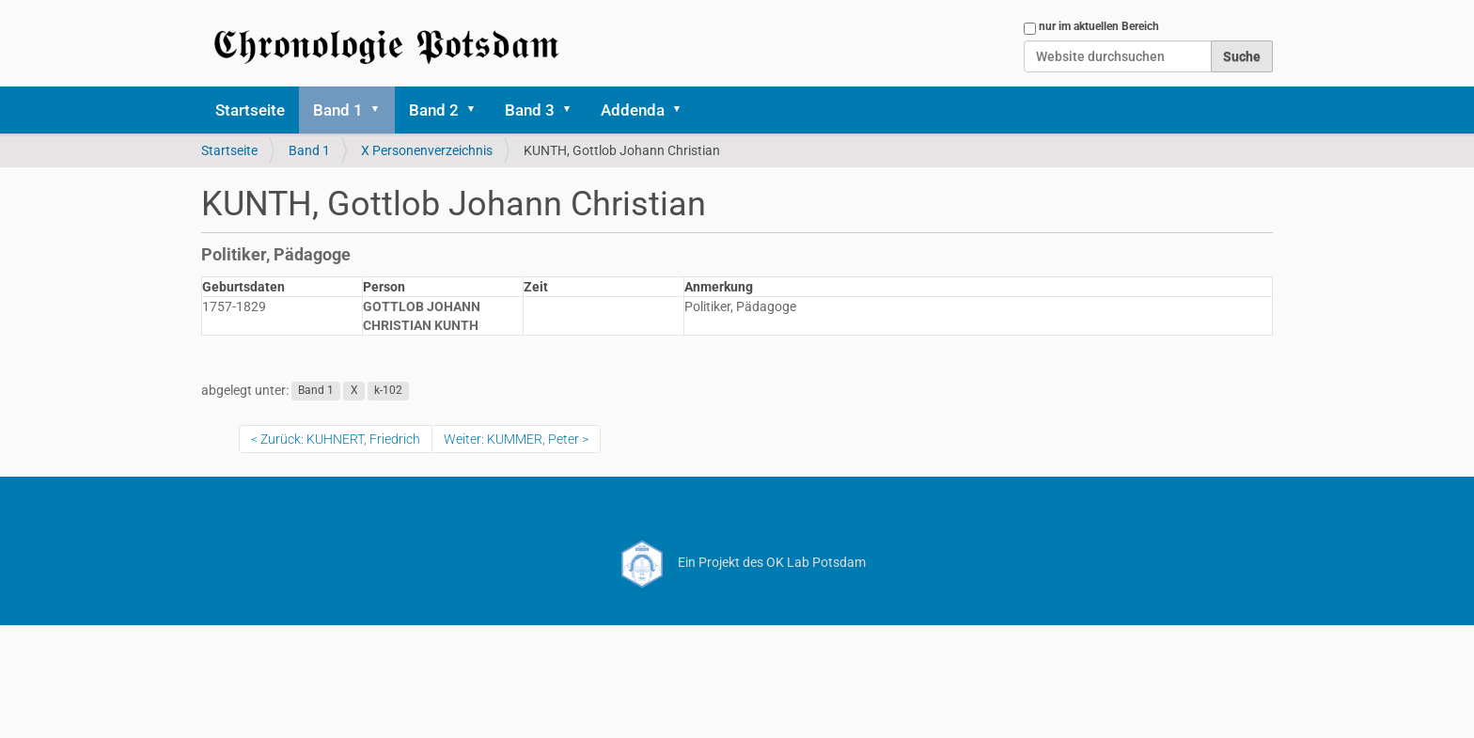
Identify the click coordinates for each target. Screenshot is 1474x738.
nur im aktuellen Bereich (1099, 26)
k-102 (388, 391)
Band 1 (338, 110)
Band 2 (434, 110)
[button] (381, 109)
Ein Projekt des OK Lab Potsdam (737, 562)
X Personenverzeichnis (427, 150)
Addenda (633, 110)
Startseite (250, 110)
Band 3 (530, 110)
